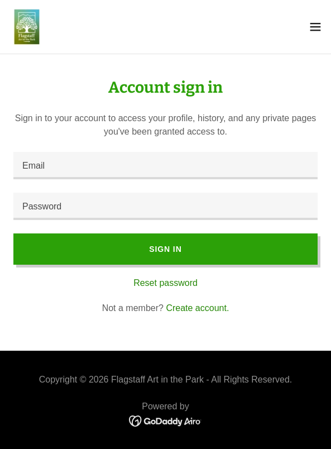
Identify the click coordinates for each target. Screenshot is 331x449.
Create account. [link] (197, 308)
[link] (27, 26)
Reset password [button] (165, 283)
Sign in (165, 249)
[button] (315, 27)
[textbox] (165, 165)
